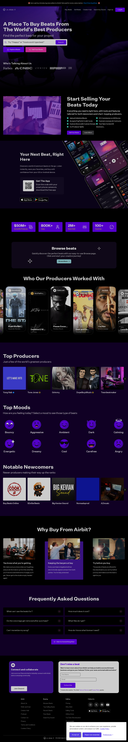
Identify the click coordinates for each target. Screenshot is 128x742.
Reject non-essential (92, 735)
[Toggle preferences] (108, 735)
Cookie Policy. (105, 729)
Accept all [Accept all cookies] (75, 735)
